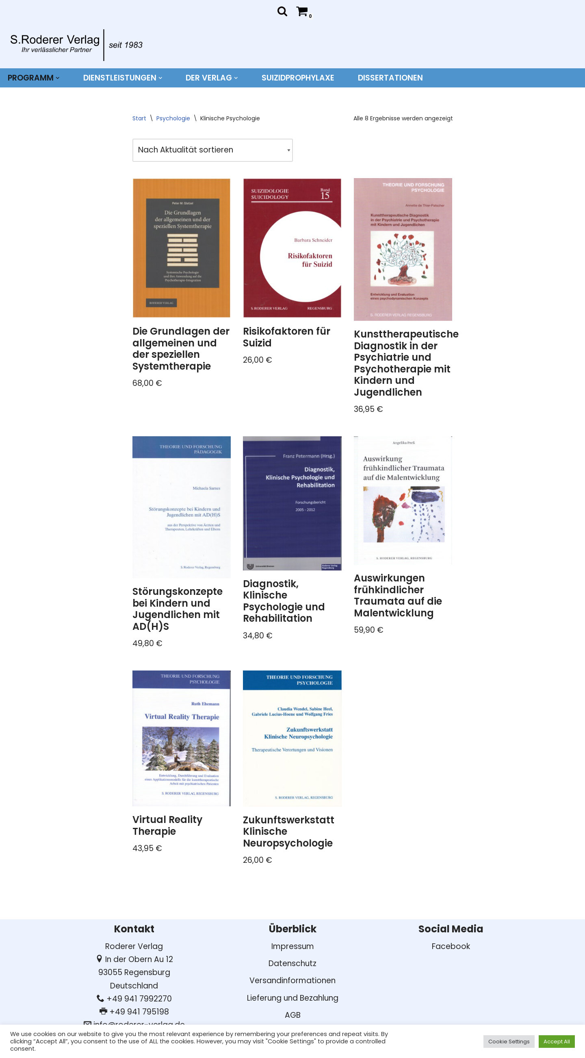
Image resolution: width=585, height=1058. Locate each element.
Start (139, 118)
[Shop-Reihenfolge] (212, 150)
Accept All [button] (557, 1041)
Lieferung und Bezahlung (292, 998)
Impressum (292, 946)
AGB (293, 1015)
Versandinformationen (292, 980)
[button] (58, 78)
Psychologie (173, 118)
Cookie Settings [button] (509, 1041)
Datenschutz (292, 963)
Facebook (451, 946)
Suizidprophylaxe (298, 77)
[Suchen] (282, 11)
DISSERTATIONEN (390, 77)
